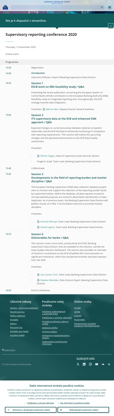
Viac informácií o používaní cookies (75, 402)
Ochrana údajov (49, 331)
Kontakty (14, 319)
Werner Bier (52, 109)
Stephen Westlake (49, 280)
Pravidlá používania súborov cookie (55, 322)
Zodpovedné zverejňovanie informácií (54, 342)
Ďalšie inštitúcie (17, 315)
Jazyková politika (49, 327)
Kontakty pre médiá (19, 331)
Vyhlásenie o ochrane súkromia (57, 317)
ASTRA (77, 312)
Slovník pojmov (17, 312)
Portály (77, 308)
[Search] (55, 7)
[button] (109, 2)
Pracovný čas (16, 327)
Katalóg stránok (9, 350)
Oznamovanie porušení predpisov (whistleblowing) (86, 324)
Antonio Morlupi (48, 221)
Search (102, 7)
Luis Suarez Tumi (49, 274)
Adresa (13, 323)
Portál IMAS (79, 319)
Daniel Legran (47, 227)
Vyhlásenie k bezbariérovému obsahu (56, 336)
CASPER (77, 315)
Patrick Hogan (47, 155)
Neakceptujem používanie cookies (83, 409)
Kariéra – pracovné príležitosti (24, 308)
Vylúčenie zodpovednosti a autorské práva (53, 312)
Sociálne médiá (17, 335)
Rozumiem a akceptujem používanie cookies (31, 409)
